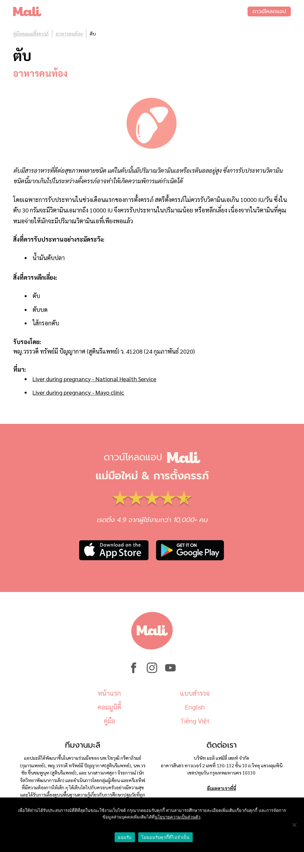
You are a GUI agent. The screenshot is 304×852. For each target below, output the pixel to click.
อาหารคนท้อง (69, 33)
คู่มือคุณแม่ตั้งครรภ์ (31, 33)
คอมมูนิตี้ (109, 707)
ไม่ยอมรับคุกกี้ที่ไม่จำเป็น (165, 837)
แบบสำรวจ (194, 693)
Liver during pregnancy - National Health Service (94, 378)
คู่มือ (109, 720)
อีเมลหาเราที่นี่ (221, 788)
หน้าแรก (109, 693)
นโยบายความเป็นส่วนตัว (177, 817)
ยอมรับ (124, 837)
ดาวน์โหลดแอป (269, 11)
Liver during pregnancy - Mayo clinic (78, 392)
